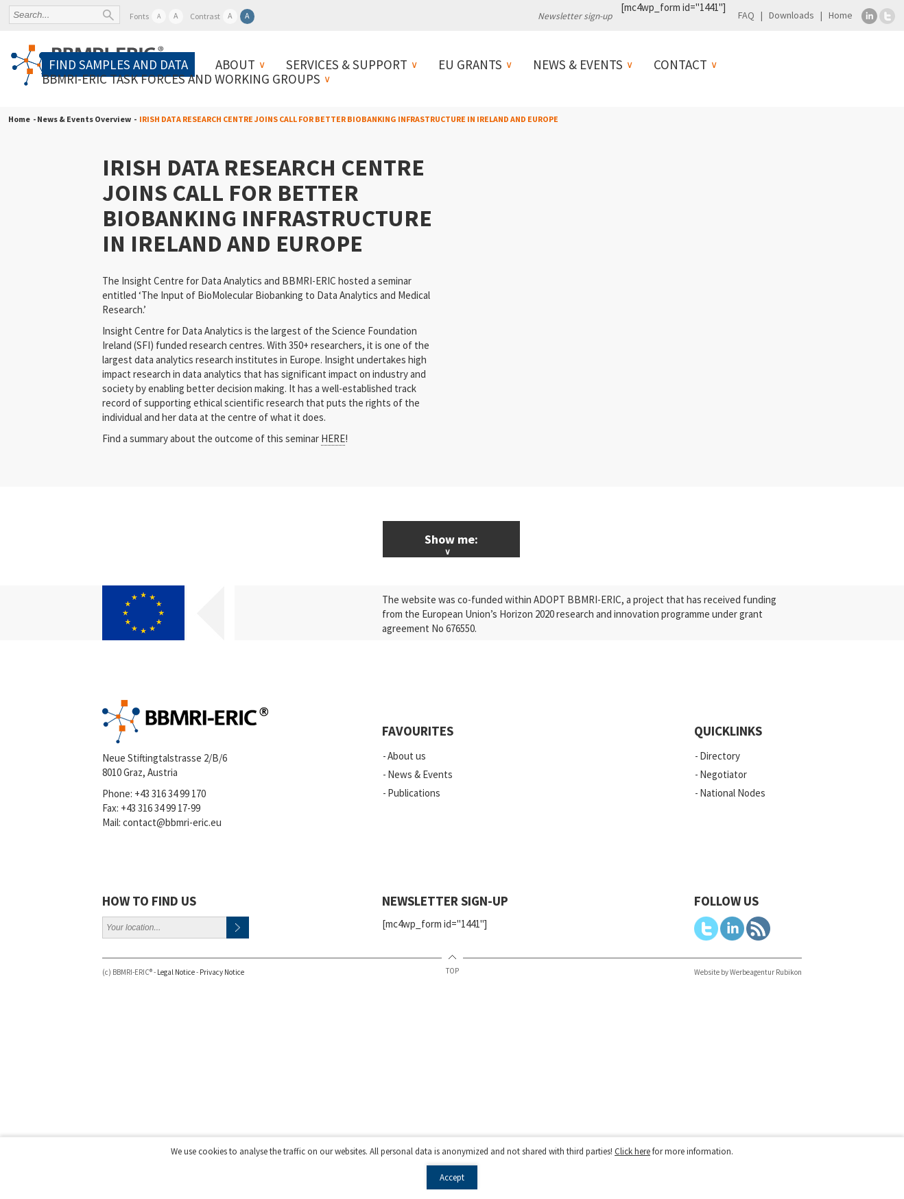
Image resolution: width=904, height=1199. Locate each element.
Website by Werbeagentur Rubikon (748, 972)
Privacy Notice (222, 972)
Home (841, 15)
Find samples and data (118, 64)
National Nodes (732, 792)
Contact (680, 64)
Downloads (791, 15)
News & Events (578, 64)
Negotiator (723, 774)
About (235, 64)
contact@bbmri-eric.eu (172, 822)
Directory (720, 755)
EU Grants (470, 64)
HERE (333, 438)
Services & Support (346, 64)
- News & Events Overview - (83, 119)
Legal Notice (176, 972)
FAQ (746, 15)
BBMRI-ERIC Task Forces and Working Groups (181, 79)
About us (407, 755)
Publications (414, 792)
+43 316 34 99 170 (170, 793)
